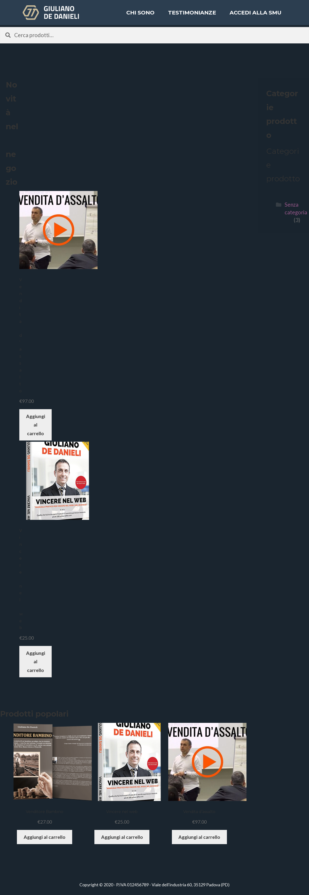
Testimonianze (192, 15)
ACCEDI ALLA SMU (255, 15)
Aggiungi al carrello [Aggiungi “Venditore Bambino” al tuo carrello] (44, 837)
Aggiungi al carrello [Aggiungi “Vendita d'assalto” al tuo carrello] (35, 425)
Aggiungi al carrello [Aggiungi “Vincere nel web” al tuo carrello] (35, 661)
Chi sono (140, 15)
